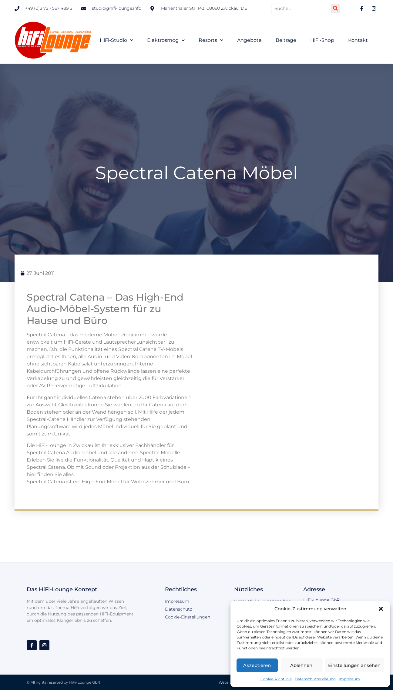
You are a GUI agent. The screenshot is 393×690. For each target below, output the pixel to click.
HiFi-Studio (116, 40)
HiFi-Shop (322, 40)
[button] (381, 609)
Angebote (249, 40)
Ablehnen (301, 665)
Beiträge (286, 40)
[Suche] (335, 8)
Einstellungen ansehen (354, 665)
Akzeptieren (257, 665)
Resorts (211, 40)
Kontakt (358, 40)
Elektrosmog (166, 40)
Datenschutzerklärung (315, 679)
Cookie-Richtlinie (276, 679)
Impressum (349, 679)
